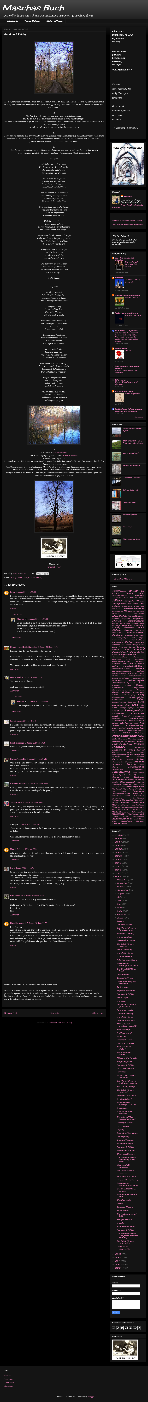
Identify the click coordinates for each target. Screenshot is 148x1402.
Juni (119, 900)
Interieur (117, 680)
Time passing (123, 1029)
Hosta (115, 676)
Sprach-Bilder (138, 772)
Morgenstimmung (136, 730)
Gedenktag (116, 659)
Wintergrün (139, 807)
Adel (125, 598)
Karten (128, 685)
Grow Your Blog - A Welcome (126, 982)
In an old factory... (125, 1140)
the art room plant (124, 391)
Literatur (140, 707)
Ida (11, 868)
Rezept (141, 752)
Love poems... (123, 974)
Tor (113, 791)
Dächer (115, 633)
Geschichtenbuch (120, 661)
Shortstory (117, 764)
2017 (118, 866)
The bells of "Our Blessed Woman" (126, 1118)
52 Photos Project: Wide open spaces (127, 1082)
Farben (129, 642)
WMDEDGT (118, 814)
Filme (128, 645)
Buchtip (116, 625)
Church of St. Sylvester (123, 1166)
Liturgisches (134, 710)
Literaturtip (117, 711)
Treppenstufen (118, 793)
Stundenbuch (127, 782)
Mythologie (139, 733)
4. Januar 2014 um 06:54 (24, 868)
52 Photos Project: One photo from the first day (127, 1235)
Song (142, 764)
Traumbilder (138, 791)
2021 (118, 852)
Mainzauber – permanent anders (127, 367)
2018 (118, 863)
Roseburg (134, 754)
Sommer (131, 764)
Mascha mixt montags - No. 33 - (127, 964)
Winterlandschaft (120, 810)
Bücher (115, 623)
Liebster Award (124, 924)
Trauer (123, 791)
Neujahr (140, 739)
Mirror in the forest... (127, 1058)
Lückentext (137, 713)
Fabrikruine (117, 642)
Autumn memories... (126, 1020)
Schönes (139, 761)
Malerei (125, 716)
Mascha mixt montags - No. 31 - (127, 1103)
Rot (142, 754)
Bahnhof (115, 609)
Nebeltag (132, 739)
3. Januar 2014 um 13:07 (32, 677)
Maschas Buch (33, 7)
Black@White (119, 616)
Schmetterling (117, 762)
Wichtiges (140, 805)
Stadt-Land (139, 777)
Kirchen (140, 690)
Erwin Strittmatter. (70, 455)
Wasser (124, 802)
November (130, 741)
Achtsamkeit (117, 598)
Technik (122, 787)
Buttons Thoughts (18, 759)
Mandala (116, 718)
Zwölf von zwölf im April (132, 429)
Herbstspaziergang (121, 671)
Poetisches (139, 747)
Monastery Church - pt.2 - (127, 1195)
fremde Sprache (136, 647)
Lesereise (132, 702)
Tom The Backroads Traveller (124, 259)
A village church (124, 1033)
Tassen (115, 787)
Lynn (12, 592)
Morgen (122, 730)
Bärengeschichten (133, 608)
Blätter (131, 616)
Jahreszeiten (118, 683)
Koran (115, 695)
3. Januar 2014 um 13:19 (25, 721)
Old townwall (123, 1126)
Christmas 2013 (134, 627)
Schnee (128, 762)
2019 (118, 859)
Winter (116, 807)
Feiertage (139, 642)
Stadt (126, 777)
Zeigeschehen (138, 816)
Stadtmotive (119, 779)
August (121, 893)
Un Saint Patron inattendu (132, 281)
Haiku (115, 666)
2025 (118, 838)
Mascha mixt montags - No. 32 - (127, 1025)
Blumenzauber (136, 620)
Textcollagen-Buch (135, 786)
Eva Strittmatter (59, 453)
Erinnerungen (118, 640)
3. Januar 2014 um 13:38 (35, 743)
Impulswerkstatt (136, 676)
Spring (115, 775)
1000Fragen (119, 591)
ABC (141, 593)
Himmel (132, 673)
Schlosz (140, 759)
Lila (142, 705)
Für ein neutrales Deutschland (127, 224)
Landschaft (117, 699)
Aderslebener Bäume (127, 960)
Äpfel (130, 606)
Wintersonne (138, 810)
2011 (118, 1261)
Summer (140, 782)
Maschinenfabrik (136, 721)
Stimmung (139, 779)
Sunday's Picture (125, 978)
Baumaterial (117, 611)
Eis (133, 638)
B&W (142, 606)
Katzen (140, 685)
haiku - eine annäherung (126, 313)
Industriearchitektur (120, 678)
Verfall (127, 796)
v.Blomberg (116, 796)
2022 (118, 849)
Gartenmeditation (120, 657)
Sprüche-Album (126, 775)
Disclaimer (8, 1386)
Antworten (14, 608)
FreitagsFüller (129, 502)
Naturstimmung (119, 739)
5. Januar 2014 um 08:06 (34, 896)
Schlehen (129, 759)
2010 (118, 1264)
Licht (141, 701)
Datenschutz (9, 1382)
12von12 (133, 591)
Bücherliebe (125, 623)
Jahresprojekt (136, 680)
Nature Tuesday (132, 297)
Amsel (124, 606)
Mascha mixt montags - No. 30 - (127, 1184)
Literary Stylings (126, 708)
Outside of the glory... (127, 1133)
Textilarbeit (117, 789)
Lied (135, 704)
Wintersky (121, 1001)
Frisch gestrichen (131, 465)
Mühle (114, 733)
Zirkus (141, 819)
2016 (118, 870)
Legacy (120, 1130)
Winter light (122, 997)
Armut (136, 606)
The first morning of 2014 (126, 1215)
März (120, 911)
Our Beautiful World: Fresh (126, 970)
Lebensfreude (119, 702)
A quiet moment (124, 956)
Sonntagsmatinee (131, 539)
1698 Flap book (132, 393)
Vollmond (116, 800)
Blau (136, 616)
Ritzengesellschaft (120, 754)
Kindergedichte (137, 688)
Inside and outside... (126, 1150)
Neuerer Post (10, 1013)
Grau (123, 663)
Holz (142, 673)
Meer (136, 723)
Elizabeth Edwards (18, 784)
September (123, 890)
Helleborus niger (125, 1143)
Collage (116, 630)
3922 (128, 351)
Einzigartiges (122, 638)
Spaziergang (117, 769)
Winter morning (124, 949)
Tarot (141, 784)
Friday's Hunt (120, 649)
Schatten (117, 759)
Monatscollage (136, 728)
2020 (119, 856)
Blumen (116, 620)
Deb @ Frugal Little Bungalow (23, 647)
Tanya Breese (16, 803)
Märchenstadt (119, 721)
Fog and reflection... (126, 990)
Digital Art (118, 635)
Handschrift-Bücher (121, 669)
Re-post (116, 752)
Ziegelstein (134, 819)
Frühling (131, 652)
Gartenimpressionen (124, 654)
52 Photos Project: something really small (126, 1159)
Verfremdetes (138, 796)
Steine (131, 779)
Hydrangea (122, 1072)
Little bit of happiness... (123, 1248)
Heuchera (140, 671)
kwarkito (119, 278)
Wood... (120, 1203)
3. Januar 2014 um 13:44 (37, 701)
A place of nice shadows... (124, 1112)
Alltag (13, 577)
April (119, 907)
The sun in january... (126, 1086)
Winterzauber (138, 812)
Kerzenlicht (117, 687)
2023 (118, 845)
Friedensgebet (130, 514)
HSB (123, 676)
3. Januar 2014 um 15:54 (38, 784)
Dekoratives (129, 633)
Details (140, 632)
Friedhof (139, 649)
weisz (132, 805)
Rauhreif (140, 750)
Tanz (135, 784)
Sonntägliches (135, 767)
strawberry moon (133, 315)
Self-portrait (123, 1210)
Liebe (127, 705)
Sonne (115, 767)
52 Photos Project (128, 592)
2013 (118, 1254)
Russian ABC (121, 757)
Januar (120, 918)
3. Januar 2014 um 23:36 (27, 849)
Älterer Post (98, 1013)
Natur (141, 736)
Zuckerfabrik (126, 821)
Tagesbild (127, 527)
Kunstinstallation (136, 697)
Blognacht (126, 618)
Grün (130, 663)
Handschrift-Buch (133, 666)
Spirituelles (121, 771)
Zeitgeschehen (120, 818)
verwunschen (117, 798)
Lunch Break (121, 348)
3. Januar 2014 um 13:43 (37, 619)
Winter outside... (124, 937)
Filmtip (134, 645)
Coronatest (139, 630)
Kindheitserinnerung (122, 690)
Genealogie (139, 659)
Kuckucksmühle (118, 697)
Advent (132, 598)
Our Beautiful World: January (126, 1190)
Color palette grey (125, 1154)
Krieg (141, 694)
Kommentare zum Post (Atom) (59, 1022)
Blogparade (138, 618)
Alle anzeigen (139, 417)
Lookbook (118, 713)
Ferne (123, 645)
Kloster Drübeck (121, 692)
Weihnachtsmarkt (120, 805)
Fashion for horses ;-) (127, 1180)
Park (114, 744)
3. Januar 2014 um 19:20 (29, 824)
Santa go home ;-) (125, 1226)
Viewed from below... (126, 940)
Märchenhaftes (136, 718)
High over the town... (126, 1068)
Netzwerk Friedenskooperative (127, 221)
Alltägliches (119, 603)
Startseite (12, 21)
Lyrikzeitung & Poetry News (128, 409)
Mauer (115, 723)
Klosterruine (138, 692)
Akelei (141, 598)
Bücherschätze (137, 623)
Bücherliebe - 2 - (131, 490)
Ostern (140, 741)
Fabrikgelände (138, 640)
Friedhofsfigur (119, 652)
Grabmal (140, 661)
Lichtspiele (117, 705)
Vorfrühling (127, 800)
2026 (118, 835)
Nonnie (13, 849)
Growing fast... (124, 1200)
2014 (118, 877)
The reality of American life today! (131, 264)
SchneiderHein (16, 896)
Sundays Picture (125, 1207)
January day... (123, 1136)
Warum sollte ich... (131, 453)
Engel (141, 637)
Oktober (121, 887)
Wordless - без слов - (132, 478)
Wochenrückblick (135, 814)
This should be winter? (124, 1048)
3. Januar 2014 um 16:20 (33, 803)
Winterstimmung (120, 812)
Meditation (126, 723)
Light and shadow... (126, 1043)
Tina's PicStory (136, 789)
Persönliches (125, 744)
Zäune (125, 816)
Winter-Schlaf (127, 807)
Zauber (115, 816)
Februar (121, 914)
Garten (140, 652)
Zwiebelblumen (119, 823)
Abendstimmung (119, 595)
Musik (125, 732)
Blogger (91, 1397)
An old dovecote (125, 1010)
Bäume (128, 611)
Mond (114, 730)
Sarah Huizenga (17, 743)
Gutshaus (139, 664)
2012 (118, 1257)
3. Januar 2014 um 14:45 (37, 759)
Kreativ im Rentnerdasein (127, 295)
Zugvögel (140, 821)
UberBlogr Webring (123, 579)
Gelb (128, 659)
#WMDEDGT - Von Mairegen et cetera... (133, 442)
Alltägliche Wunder (134, 601)
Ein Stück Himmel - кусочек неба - (126, 945)
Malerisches (138, 716)
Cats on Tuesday (125, 1013)
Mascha (20, 619)
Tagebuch (116, 784)
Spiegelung (139, 769)
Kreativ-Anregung (128, 695)
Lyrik (25, 577)
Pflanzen (139, 744)
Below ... (120, 921)
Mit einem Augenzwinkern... (128, 724)
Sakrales (139, 757)
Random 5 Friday (54, 567)
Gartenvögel (138, 657)
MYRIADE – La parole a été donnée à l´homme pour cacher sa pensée (126, 333)
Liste (114, 707)
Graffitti (116, 664)
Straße (115, 782)
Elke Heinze (120, 380)
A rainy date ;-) (124, 1099)
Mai (119, 904)
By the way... (122, 987)
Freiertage (123, 647)
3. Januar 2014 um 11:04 (26, 592)
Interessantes (138, 678)
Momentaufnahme (120, 728)
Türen (135, 793)
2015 (118, 873)
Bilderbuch (139, 614)
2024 (118, 842)
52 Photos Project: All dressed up (126, 929)
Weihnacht (138, 802)
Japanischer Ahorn (135, 683)
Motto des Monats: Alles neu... (126, 1076)
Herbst (140, 668)
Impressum (8, 1379)
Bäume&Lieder (138, 611)
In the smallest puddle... (124, 1053)
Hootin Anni (15, 677)
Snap (12, 721)
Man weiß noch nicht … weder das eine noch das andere (126, 339)
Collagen (128, 630)
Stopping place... (125, 1061)
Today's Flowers (124, 1219)
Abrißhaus (139, 595)
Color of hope (54, 21)
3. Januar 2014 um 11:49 (48, 647)
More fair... (122, 1036)
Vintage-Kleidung (137, 798)
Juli (119, 897)
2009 (119, 1268)
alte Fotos (133, 604)
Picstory (118, 746)
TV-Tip (141, 793)
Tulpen (128, 793)
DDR (121, 633)
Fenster (116, 644)
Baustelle (116, 614)
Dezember (122, 880)
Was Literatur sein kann (126, 411)
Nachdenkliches (124, 735)
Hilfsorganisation (119, 673)
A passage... (122, 1108)
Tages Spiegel (32, 21)
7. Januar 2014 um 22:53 (37, 923)
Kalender (116, 685)
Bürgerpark (127, 625)
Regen (129, 752)
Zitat (114, 821)
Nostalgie (117, 741)
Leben (19, 577)
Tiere (125, 789)
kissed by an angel (18, 923)
